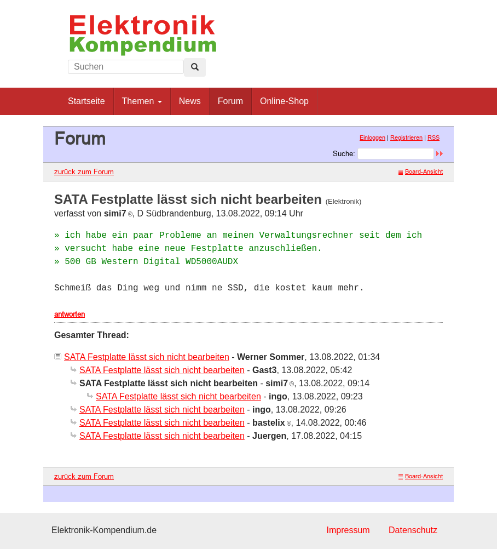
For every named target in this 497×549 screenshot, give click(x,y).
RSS (433, 137)
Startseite (86, 101)
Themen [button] (142, 101)
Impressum (347, 530)
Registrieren (406, 137)
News (190, 101)
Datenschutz (413, 530)
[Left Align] (195, 67)
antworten (69, 314)
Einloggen (372, 137)
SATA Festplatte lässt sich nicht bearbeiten (146, 357)
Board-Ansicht (420, 171)
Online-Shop (284, 101)
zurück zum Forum (84, 171)
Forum (230, 101)
